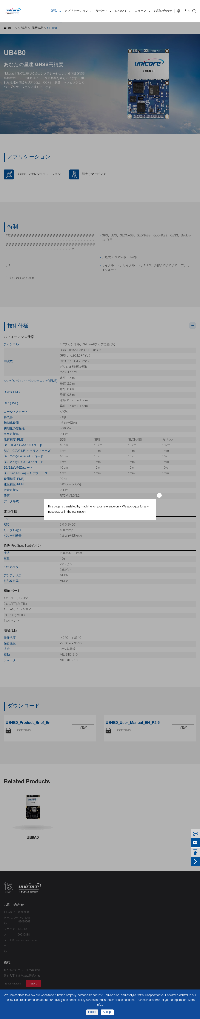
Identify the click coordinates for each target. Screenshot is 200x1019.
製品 (56, 11)
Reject (92, 1012)
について (124, 11)
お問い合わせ (163, 11)
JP (185, 10)
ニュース (143, 11)
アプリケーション (79, 11)
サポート (104, 11)
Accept (107, 1012)
